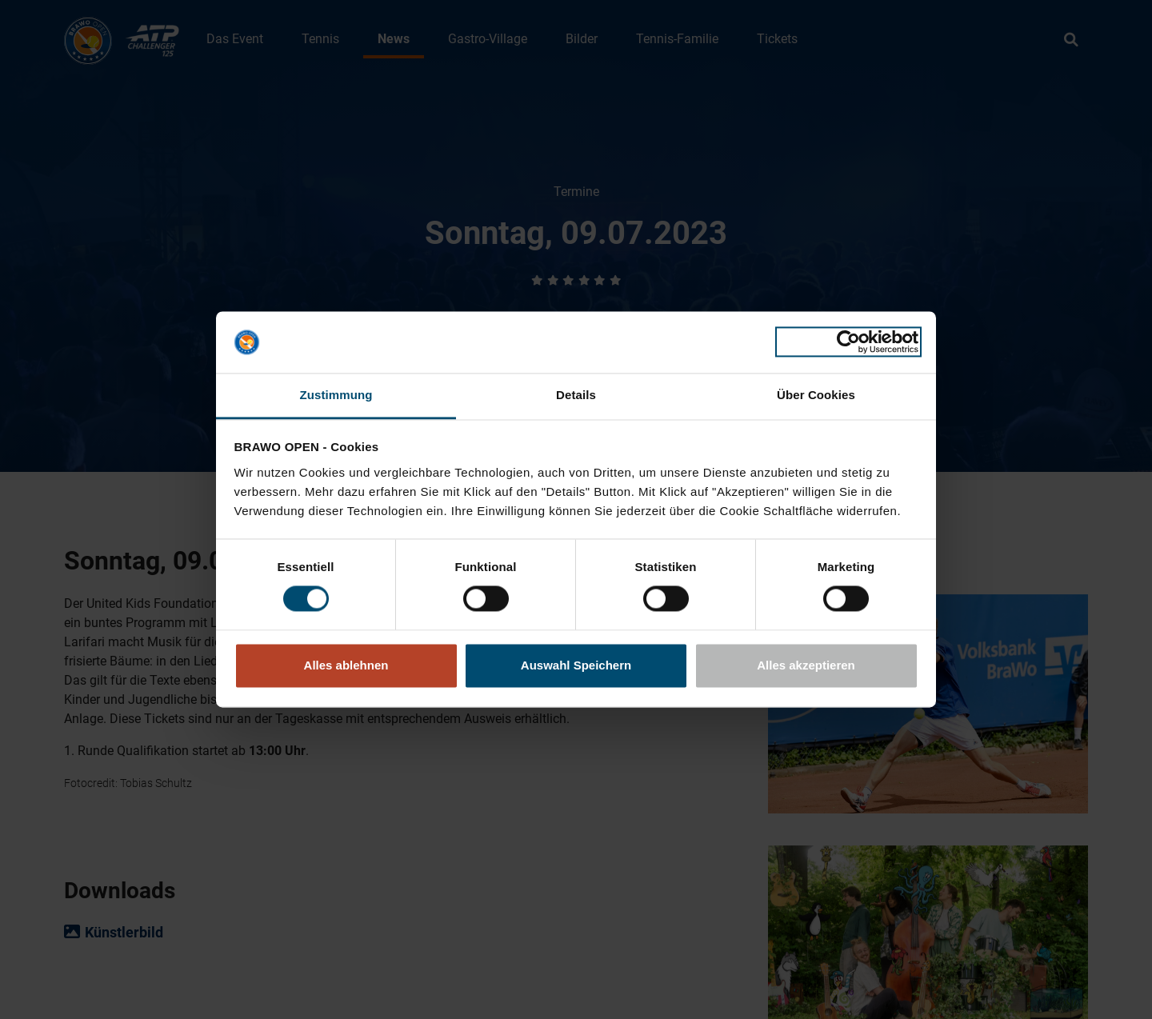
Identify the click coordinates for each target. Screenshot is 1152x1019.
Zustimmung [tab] (336, 395)
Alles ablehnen (346, 665)
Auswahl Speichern (576, 665)
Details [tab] (576, 395)
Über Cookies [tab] (816, 395)
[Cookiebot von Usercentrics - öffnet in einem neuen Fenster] (848, 342)
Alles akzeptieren (806, 665)
